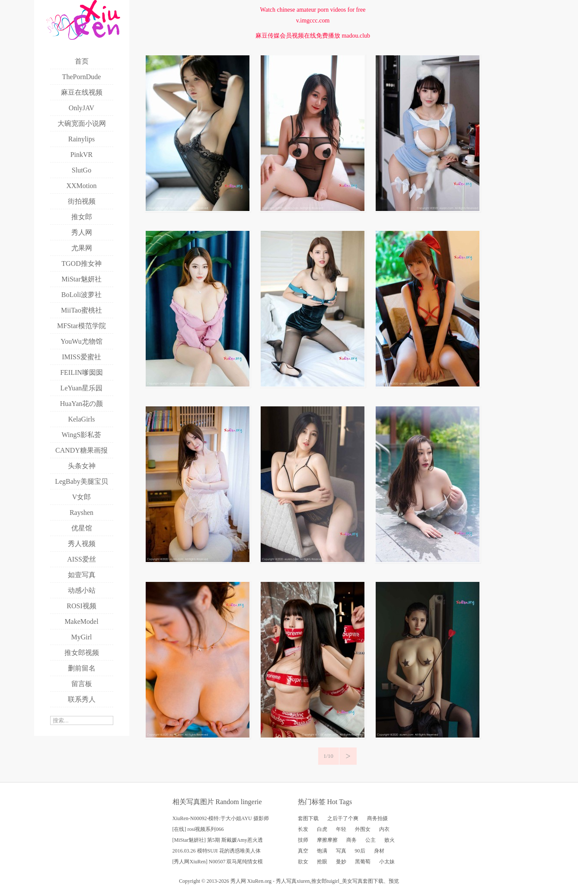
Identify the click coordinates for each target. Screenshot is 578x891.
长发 (303, 829)
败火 (389, 840)
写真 (341, 851)
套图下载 (308, 818)
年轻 (341, 829)
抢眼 (322, 862)
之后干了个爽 (342, 818)
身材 (379, 851)
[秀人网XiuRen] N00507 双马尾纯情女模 (217, 862)
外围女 (362, 829)
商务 (351, 840)
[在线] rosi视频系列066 (198, 829)
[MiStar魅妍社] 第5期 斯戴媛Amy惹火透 (217, 840)
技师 (303, 840)
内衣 (384, 829)
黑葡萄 (362, 862)
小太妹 (387, 862)
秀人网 (238, 881)
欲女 (303, 862)
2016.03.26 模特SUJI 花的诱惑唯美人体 (216, 851)
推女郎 (319, 881)
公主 (370, 840)
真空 (303, 851)
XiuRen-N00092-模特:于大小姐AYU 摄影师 (220, 818)
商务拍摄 (377, 818)
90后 (360, 851)
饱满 (322, 851)
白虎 (322, 829)
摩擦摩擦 (327, 840)
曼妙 (341, 862)
